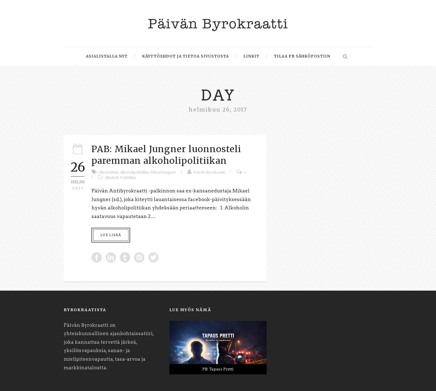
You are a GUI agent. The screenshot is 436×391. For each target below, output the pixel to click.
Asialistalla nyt (107, 56)
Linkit (251, 56)
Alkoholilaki (108, 172)
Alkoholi (111, 177)
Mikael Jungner (163, 172)
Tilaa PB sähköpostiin (302, 56)
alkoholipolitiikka (134, 172)
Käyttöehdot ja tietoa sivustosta (185, 56)
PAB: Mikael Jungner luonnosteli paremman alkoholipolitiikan (166, 154)
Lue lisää (110, 235)
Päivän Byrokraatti (209, 172)
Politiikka (128, 177)
